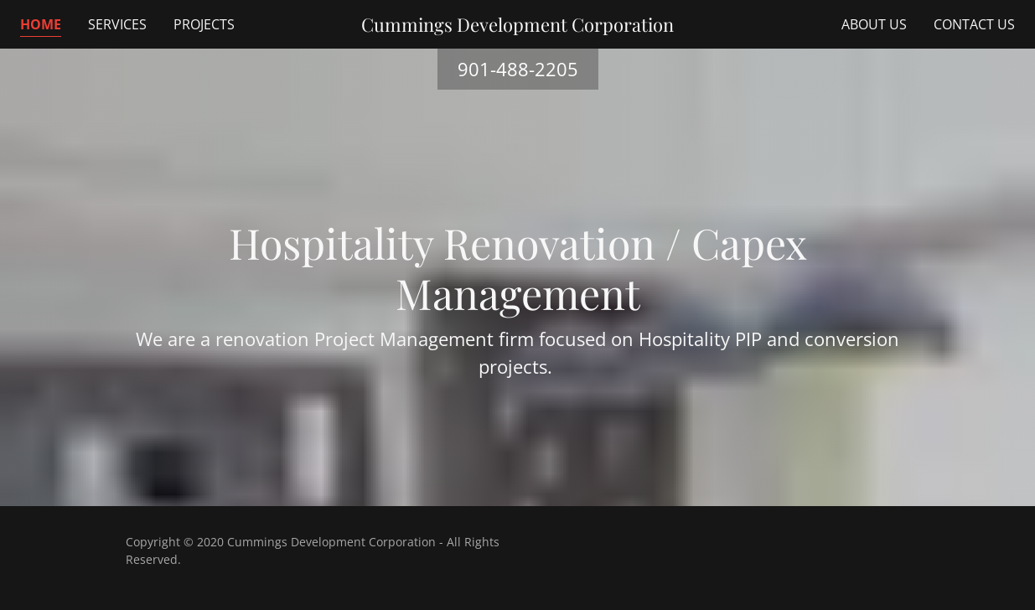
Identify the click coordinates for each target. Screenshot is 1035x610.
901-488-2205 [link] (518, 68)
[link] (517, 24)
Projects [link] (204, 24)
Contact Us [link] (974, 24)
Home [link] (40, 24)
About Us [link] (874, 24)
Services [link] (117, 24)
